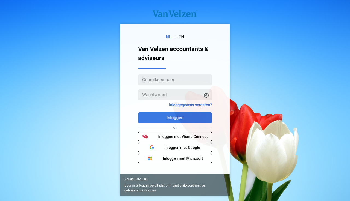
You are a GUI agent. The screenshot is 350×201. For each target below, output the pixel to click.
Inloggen (175, 117)
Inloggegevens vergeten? (190, 105)
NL (168, 37)
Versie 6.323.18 (135, 179)
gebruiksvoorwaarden (140, 190)
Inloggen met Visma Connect (175, 136)
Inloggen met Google (175, 147)
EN (181, 37)
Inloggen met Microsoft (175, 158)
